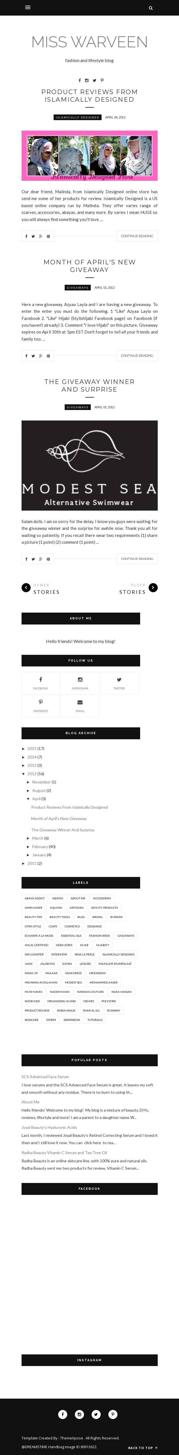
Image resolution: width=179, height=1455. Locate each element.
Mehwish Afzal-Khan (41, 982)
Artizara (77, 907)
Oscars (88, 1001)
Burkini (116, 917)
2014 (32, 757)
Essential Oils (71, 935)
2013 (32, 765)
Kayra (67, 963)
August (39, 790)
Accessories (102, 898)
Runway (113, 1010)
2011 (32, 863)
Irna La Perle (85, 954)
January (39, 854)
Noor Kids (32, 1001)
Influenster (34, 954)
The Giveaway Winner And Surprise (89, 385)
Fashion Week (99, 935)
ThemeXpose (71, 1438)
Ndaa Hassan (121, 991)
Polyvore (109, 1001)
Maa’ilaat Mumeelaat (115, 963)
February (40, 846)
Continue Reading (137, 236)
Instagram (80, 682)
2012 (32, 773)
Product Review (37, 1010)
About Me (78, 898)
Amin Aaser (33, 907)
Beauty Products (104, 907)
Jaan (28, 963)
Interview (59, 954)
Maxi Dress (73, 973)
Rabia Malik (66, 1010)
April (36, 798)
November (41, 781)
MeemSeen (97, 973)
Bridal (97, 917)
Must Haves (33, 991)
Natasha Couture (90, 991)
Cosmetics (72, 926)
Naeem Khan (60, 991)
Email (80, 705)
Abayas (57, 898)
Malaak (51, 973)
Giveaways (78, 287)
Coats (53, 926)
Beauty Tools (60, 917)
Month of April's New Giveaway (89, 266)
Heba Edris (64, 945)
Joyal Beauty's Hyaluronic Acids (49, 1127)
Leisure (85, 963)
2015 (32, 748)
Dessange (94, 926)
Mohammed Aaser (104, 982)
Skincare (32, 1019)
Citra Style (33, 926)
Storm (51, 1019)
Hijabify (102, 945)
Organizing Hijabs (61, 1001)
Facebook (40, 682)
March (37, 838)
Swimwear (72, 1019)
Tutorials (95, 1019)
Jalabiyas (47, 963)
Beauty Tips (33, 917)
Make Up (31, 973)
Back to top (143, 1448)
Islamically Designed (77, 117)
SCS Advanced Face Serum (45, 1076)
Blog (81, 917)
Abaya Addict (35, 898)
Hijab (84, 945)
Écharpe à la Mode (39, 935)
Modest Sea (73, 982)
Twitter (119, 682)
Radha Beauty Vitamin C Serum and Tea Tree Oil (64, 1152)
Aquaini (56, 907)
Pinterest (40, 705)
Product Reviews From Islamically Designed (89, 95)
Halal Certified (36, 945)
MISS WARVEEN (89, 42)
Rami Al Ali (91, 1010)
